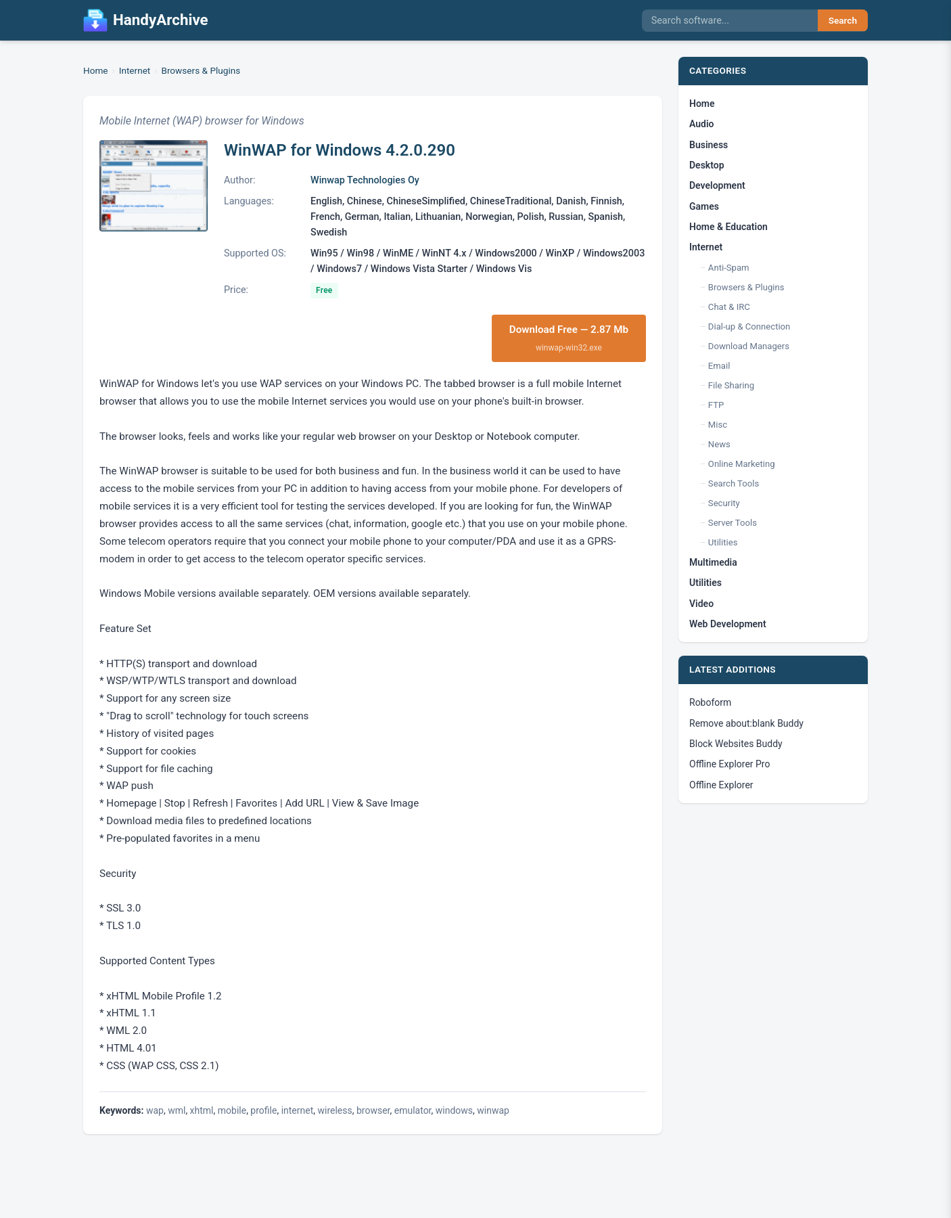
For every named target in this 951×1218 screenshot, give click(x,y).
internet (297, 1110)
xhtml (202, 1110)
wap (155, 1110)
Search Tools (733, 483)
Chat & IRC (729, 307)
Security (724, 503)
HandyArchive (145, 20)
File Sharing (731, 385)
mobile (232, 1110)
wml (176, 1110)
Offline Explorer (721, 785)
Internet (135, 70)
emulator (413, 1110)
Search (843, 20)
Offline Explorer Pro (729, 764)
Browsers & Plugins (200, 70)
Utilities (723, 542)
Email (719, 366)
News (719, 444)
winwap (493, 1110)
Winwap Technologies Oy (364, 180)
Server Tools (732, 523)
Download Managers (748, 346)
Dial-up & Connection (749, 326)
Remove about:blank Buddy (746, 723)
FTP (716, 405)
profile (263, 1110)
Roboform (710, 702)
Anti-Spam (728, 268)
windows (454, 1110)
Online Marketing (741, 464)
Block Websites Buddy (736, 743)
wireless (335, 1110)
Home (95, 70)
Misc (717, 425)
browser (373, 1110)
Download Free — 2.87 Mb (568, 338)
